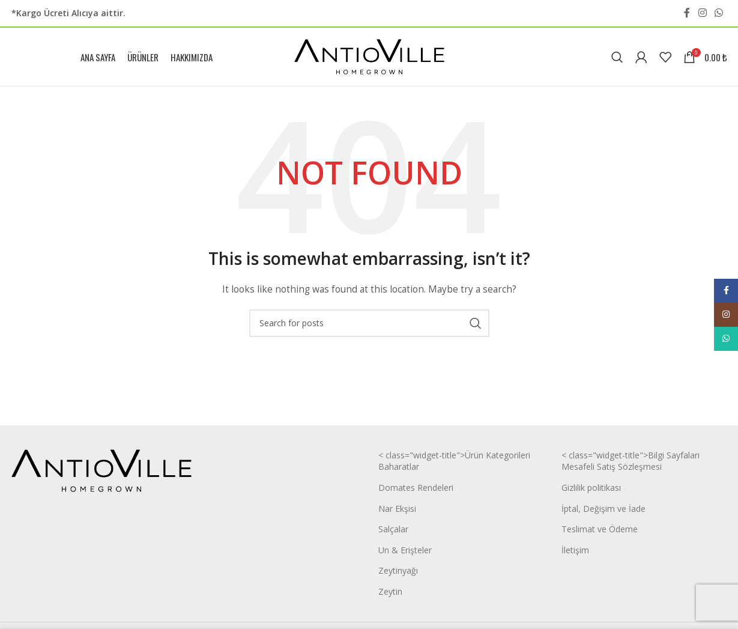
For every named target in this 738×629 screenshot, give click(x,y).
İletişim (575, 553)
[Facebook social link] (687, 13)
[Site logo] (369, 58)
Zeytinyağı (398, 574)
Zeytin (390, 595)
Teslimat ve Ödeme (599, 533)
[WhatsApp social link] (718, 13)
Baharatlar (398, 470)
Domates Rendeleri (415, 491)
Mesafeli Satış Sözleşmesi (611, 470)
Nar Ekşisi (397, 512)
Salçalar (393, 533)
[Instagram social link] (702, 13)
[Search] (617, 59)
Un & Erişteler (405, 553)
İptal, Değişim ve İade (603, 512)
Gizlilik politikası (591, 491)
